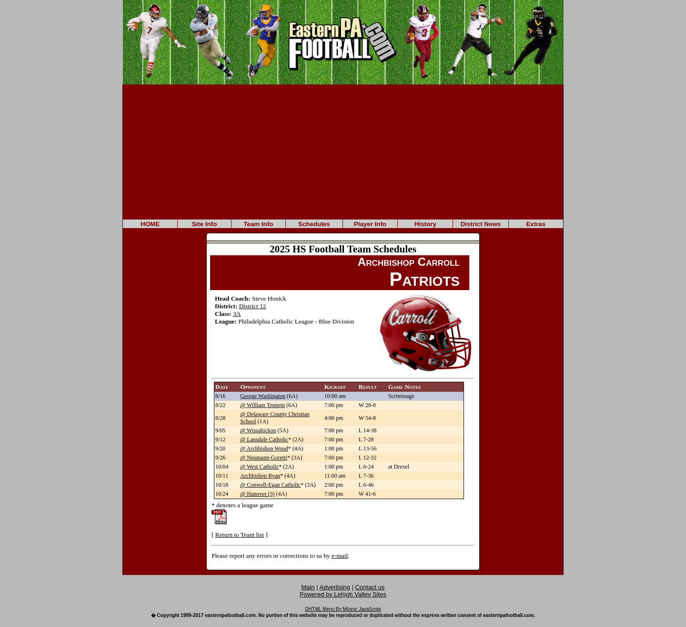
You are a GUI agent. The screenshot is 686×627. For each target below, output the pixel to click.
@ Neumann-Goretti (263, 457)
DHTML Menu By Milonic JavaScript (343, 609)
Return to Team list (239, 534)
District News (481, 224)
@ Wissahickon (258, 430)
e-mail (340, 555)
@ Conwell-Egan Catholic (270, 484)
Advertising (335, 587)
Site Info (204, 224)
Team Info (258, 224)
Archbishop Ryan (260, 475)
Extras (535, 224)
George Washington (262, 396)
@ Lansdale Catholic (264, 439)
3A (237, 313)
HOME (150, 224)
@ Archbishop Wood (264, 448)
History (425, 224)
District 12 (252, 306)
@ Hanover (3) (257, 494)
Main (307, 587)
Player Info (370, 224)
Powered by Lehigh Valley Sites (343, 594)
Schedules (314, 224)
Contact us (369, 587)
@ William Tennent (262, 405)
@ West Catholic (259, 466)
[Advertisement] (343, 151)
